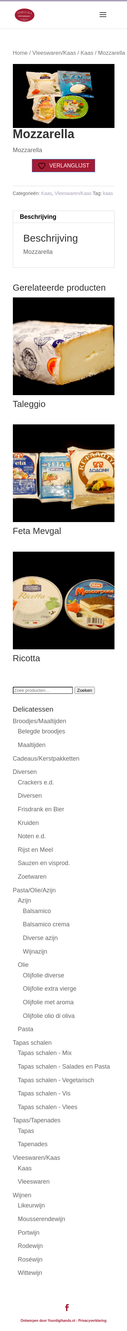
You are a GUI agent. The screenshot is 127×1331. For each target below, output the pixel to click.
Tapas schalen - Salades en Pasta (64, 1066)
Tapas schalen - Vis (44, 1093)
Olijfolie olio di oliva (49, 1015)
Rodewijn (30, 1246)
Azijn (24, 900)
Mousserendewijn (41, 1219)
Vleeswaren (34, 1181)
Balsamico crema (46, 924)
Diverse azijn (40, 938)
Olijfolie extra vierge (50, 988)
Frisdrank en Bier (41, 809)
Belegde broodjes (41, 731)
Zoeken (84, 690)
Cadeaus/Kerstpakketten (46, 758)
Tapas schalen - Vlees (48, 1107)
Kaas (87, 53)
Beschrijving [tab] (38, 216)
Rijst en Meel (35, 849)
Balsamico (37, 911)
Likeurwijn (31, 1205)
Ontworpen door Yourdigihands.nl (48, 1320)
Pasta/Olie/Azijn (34, 890)
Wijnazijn (35, 951)
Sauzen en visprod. (44, 863)
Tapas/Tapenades (37, 1120)
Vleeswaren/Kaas (54, 53)
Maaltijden (32, 745)
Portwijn (29, 1232)
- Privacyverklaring (91, 1320)
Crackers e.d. (36, 782)
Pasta (26, 1029)
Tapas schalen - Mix (45, 1053)
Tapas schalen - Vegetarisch (56, 1080)
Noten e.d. (32, 836)
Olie (23, 964)
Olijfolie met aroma (48, 1002)
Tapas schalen (32, 1042)
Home (20, 53)
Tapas (26, 1130)
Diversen (25, 771)
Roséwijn (30, 1259)
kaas (108, 193)
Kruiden (28, 822)
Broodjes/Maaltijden (39, 721)
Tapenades (33, 1144)
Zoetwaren (32, 876)
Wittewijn (30, 1272)
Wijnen (22, 1195)
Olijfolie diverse (43, 975)
